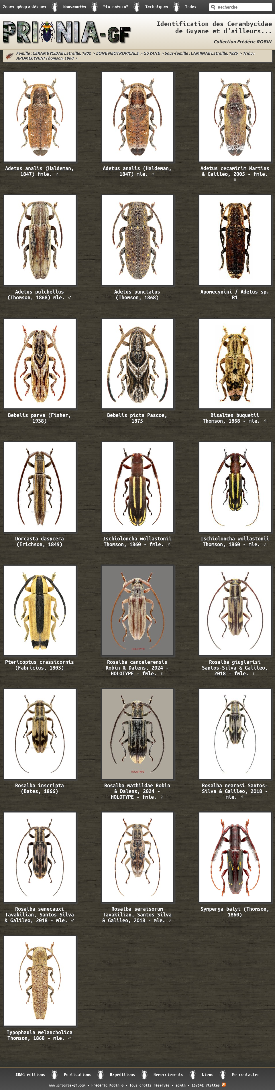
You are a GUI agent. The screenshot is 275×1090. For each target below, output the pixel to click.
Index (191, 7)
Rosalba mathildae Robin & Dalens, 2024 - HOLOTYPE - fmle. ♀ (137, 791)
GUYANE (151, 53)
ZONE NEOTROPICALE (117, 53)
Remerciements (168, 1074)
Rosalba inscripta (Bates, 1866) (39, 788)
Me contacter (246, 1074)
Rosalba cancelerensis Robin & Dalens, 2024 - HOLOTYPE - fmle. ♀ (137, 668)
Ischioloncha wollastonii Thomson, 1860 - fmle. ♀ (137, 542)
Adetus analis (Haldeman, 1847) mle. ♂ (137, 171)
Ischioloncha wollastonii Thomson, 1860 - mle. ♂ (235, 542)
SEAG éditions (30, 1074)
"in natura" (115, 7)
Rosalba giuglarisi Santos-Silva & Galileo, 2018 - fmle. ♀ (235, 668)
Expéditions (122, 1074)
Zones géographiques (24, 7)
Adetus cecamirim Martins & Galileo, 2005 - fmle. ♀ (235, 174)
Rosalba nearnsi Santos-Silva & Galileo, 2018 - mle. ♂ (235, 791)
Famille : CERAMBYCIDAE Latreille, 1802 (53, 53)
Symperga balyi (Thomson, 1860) (235, 912)
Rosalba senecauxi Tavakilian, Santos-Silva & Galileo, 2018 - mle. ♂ (40, 915)
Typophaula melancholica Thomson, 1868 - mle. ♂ (39, 1035)
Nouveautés (74, 7)
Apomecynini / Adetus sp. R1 (235, 295)
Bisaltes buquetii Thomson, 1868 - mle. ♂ (235, 418)
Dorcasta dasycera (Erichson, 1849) (39, 542)
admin (181, 1085)
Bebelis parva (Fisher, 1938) (39, 418)
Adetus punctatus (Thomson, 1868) (137, 295)
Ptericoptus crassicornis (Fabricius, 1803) (39, 665)
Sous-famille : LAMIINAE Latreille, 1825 (201, 53)
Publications (77, 1074)
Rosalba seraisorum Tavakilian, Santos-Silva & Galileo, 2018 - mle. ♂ (137, 915)
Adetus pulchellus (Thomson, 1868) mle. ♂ (39, 295)
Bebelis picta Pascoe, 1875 (137, 418)
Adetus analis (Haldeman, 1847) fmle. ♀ (39, 171)
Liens (207, 1074)
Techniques (156, 7)
